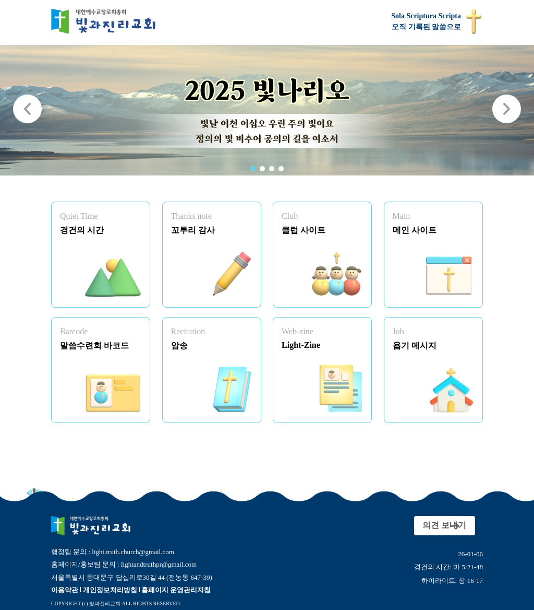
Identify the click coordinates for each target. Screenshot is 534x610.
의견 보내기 (427, 525)
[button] (253, 168)
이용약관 (64, 590)
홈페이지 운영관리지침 (176, 590)
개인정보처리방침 (110, 590)
